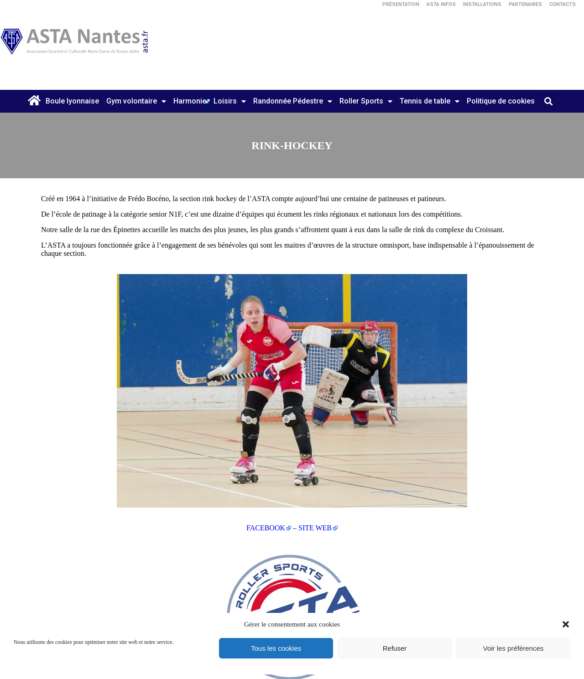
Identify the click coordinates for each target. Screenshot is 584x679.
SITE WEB (315, 528)
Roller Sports (365, 101)
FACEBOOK (265, 528)
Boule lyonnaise (72, 101)
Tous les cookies (276, 648)
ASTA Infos (441, 4)
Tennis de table (429, 101)
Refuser (395, 648)
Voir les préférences (513, 648)
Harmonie (189, 101)
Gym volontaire (136, 101)
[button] (565, 624)
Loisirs (230, 101)
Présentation (400, 4)
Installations (482, 4)
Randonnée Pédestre (292, 101)
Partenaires (525, 4)
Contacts (562, 4)
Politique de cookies (501, 101)
